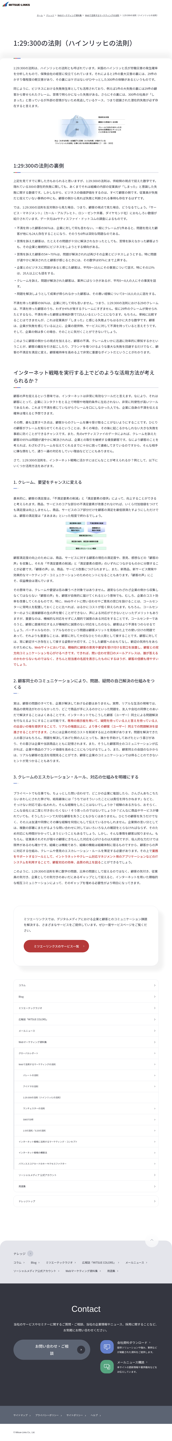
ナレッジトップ (27, 1201)
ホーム (40, 15)
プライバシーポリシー (47, 1415)
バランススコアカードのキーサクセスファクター (43, 1163)
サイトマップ (20, 1415)
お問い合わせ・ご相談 (52, 1349)
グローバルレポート (28, 1053)
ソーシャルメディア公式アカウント (34, 1271)
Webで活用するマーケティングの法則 (102, 15)
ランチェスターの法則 (34, 1108)
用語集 (22, 1186)
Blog (21, 996)
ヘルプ (94, 1415)
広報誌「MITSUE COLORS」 (33, 1019)
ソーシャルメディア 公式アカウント (38, 1175)
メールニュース (27, 1030)
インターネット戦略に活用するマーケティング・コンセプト (48, 1141)
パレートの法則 (30, 1075)
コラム (22, 985)
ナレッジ (50, 15)
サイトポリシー (75, 1415)
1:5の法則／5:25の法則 (34, 1130)
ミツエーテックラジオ (30, 1008)
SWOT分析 (28, 1119)
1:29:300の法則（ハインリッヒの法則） (42, 1097)
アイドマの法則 (30, 1086)
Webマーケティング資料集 (70, 15)
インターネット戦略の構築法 (33, 1152)
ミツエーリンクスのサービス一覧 (56, 946)
